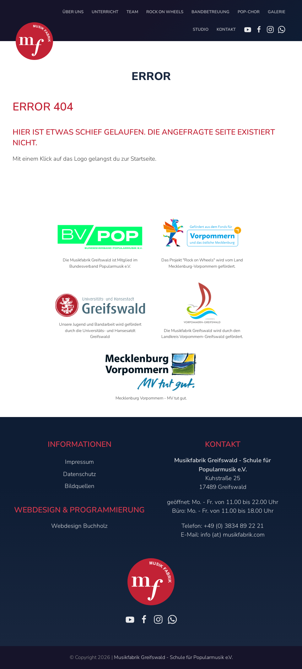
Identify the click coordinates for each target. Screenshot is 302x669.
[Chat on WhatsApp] (281, 29)
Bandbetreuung (210, 12)
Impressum (79, 462)
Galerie (276, 12)
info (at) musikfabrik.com (233, 535)
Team (132, 12)
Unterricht (105, 12)
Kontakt (226, 29)
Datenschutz (79, 474)
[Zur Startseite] (34, 41)
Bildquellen (79, 486)
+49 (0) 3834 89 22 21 (234, 526)
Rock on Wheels (164, 12)
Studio (200, 29)
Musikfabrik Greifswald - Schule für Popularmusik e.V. (173, 657)
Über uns (73, 12)
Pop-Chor (249, 12)
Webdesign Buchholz (79, 526)
